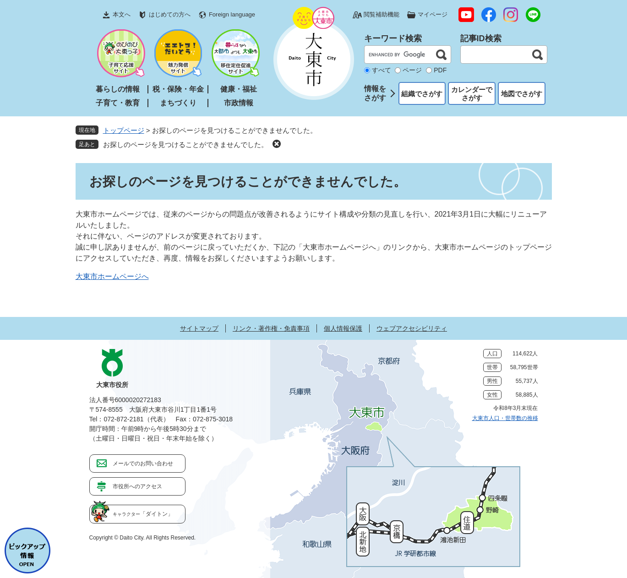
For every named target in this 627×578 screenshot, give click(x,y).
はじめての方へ (170, 14)
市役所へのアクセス (137, 486)
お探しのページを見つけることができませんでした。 (185, 144)
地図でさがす (521, 94)
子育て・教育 (118, 103)
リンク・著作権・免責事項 (271, 328)
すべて (381, 70)
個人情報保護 (343, 328)
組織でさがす (421, 94)
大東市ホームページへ (112, 276)
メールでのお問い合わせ (143, 463)
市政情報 (238, 103)
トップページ (123, 130)
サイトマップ (199, 328)
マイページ (432, 14)
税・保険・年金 (178, 89)
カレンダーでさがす (471, 94)
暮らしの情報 (118, 89)
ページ (412, 70)
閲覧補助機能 (381, 14)
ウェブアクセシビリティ (411, 328)
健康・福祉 (238, 89)
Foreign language (232, 14)
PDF (440, 70)
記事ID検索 (481, 38)
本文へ (122, 14)
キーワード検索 (393, 38)
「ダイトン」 (143, 514)
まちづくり (178, 103)
